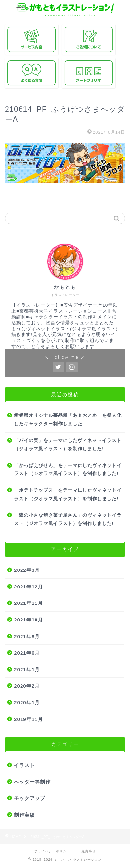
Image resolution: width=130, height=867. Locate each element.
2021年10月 (28, 619)
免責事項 (88, 851)
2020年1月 (27, 702)
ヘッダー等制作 (32, 782)
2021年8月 (27, 636)
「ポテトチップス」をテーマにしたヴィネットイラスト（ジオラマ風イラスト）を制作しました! (68, 494)
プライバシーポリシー (52, 851)
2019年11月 (28, 719)
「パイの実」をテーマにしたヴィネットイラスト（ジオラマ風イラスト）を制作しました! (68, 444)
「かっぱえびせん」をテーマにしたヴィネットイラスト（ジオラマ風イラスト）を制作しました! (68, 469)
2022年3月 (27, 570)
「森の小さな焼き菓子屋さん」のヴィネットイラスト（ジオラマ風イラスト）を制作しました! (68, 519)
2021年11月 (28, 603)
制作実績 (24, 815)
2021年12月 (28, 586)
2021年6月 (27, 652)
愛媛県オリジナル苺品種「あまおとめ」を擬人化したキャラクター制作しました (68, 419)
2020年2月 (27, 685)
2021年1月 (27, 669)
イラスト (24, 765)
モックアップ (29, 798)
